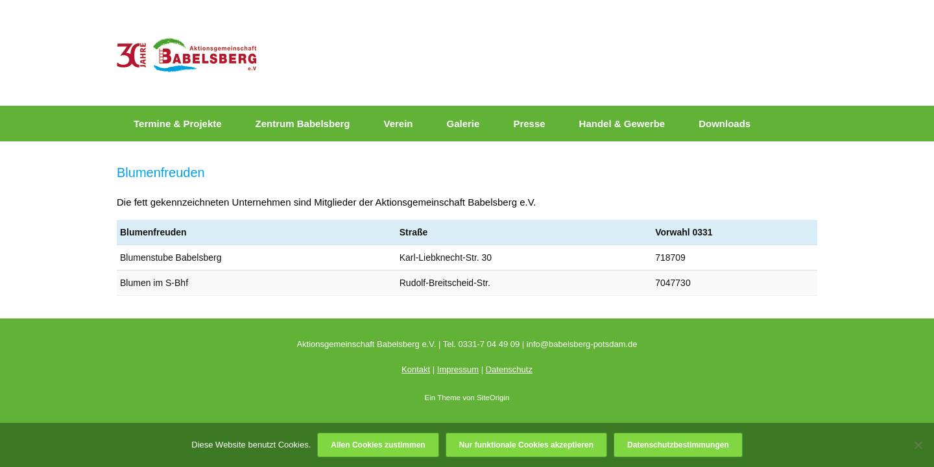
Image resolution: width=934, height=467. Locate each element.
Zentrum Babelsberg (303, 123)
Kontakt (415, 369)
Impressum (458, 369)
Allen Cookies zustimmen (378, 444)
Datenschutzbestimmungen (678, 444)
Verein (398, 123)
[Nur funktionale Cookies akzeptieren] (917, 444)
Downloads (724, 123)
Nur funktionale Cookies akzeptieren (526, 444)
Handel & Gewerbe (622, 123)
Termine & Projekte (178, 123)
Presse (529, 123)
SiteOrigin (493, 397)
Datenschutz (509, 369)
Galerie (463, 123)
